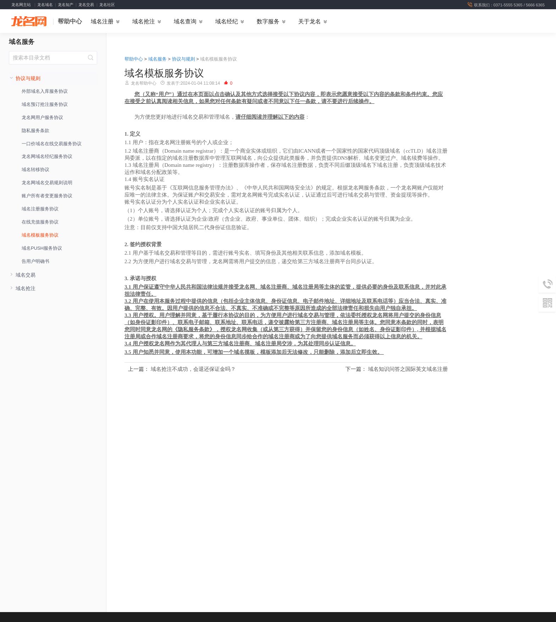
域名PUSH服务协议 (42, 248)
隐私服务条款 (35, 131)
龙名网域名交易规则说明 (47, 183)
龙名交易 (86, 4)
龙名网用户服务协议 (42, 117)
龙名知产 (65, 4)
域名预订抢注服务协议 (45, 104)
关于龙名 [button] (309, 21)
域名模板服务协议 (40, 235)
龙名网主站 (21, 4)
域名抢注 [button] (143, 21)
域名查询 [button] (185, 21)
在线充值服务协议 (40, 222)
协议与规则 (183, 59)
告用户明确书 (35, 261)
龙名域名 (45, 4)
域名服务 (21, 42)
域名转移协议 (35, 170)
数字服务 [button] (268, 21)
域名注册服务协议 (40, 209)
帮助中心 (70, 21)
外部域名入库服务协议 (45, 92)
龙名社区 (107, 4)
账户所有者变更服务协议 (47, 196)
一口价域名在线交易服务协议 (52, 144)
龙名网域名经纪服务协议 (47, 157)
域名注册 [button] (102, 21)
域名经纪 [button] (226, 21)
